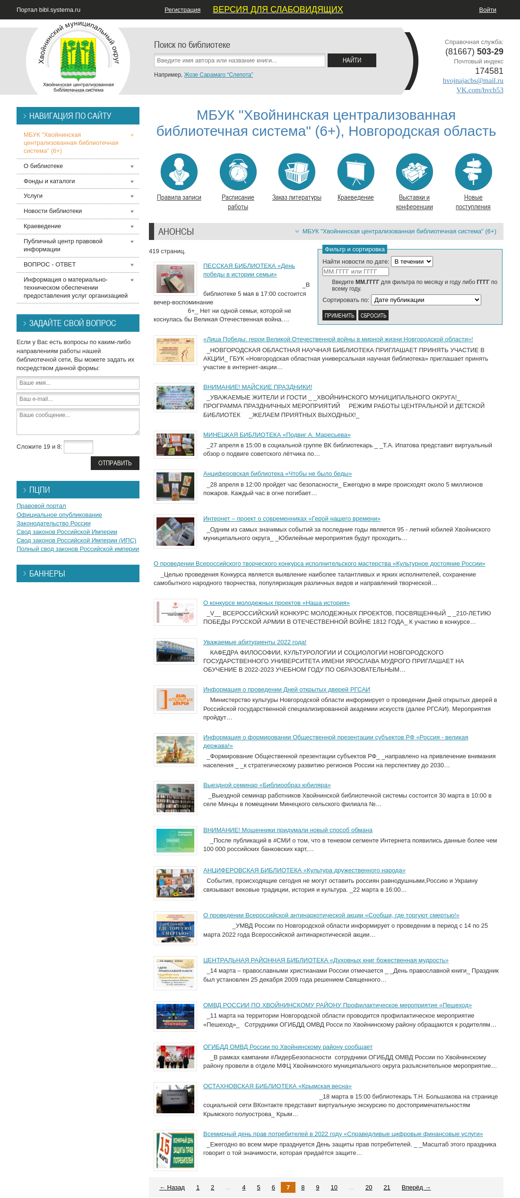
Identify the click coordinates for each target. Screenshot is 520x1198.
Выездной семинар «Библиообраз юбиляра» (267, 785)
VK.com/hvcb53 (479, 90)
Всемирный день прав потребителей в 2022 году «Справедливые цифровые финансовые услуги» (343, 1133)
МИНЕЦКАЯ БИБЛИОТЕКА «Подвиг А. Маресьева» (277, 434)
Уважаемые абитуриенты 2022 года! (254, 642)
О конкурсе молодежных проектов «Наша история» (276, 602)
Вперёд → (416, 1187)
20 (368, 1187)
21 (386, 1187)
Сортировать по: (345, 299)
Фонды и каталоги (49, 181)
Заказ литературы (296, 177)
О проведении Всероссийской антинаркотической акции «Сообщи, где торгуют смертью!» (331, 915)
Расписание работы (238, 182)
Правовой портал (41, 505)
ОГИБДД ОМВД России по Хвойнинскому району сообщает (288, 1046)
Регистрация (182, 9)
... (228, 1187)
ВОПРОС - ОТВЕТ (50, 264)
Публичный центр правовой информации (63, 245)
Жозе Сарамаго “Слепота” (218, 74)
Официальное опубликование (59, 514)
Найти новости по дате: (356, 261)
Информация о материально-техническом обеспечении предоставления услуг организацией (76, 287)
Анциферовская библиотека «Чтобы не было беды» (277, 473)
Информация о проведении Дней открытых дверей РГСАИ (286, 689)
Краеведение (355, 177)
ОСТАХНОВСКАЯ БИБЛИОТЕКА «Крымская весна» (277, 1086)
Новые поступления (473, 182)
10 (334, 1187)
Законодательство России (54, 523)
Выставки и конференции (414, 182)
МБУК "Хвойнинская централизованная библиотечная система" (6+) (399, 231)
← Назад (172, 1187)
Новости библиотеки (53, 210)
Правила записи (179, 177)
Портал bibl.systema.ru (48, 9)
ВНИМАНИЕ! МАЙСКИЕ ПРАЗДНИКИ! (257, 386)
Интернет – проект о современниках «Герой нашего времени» (292, 518)
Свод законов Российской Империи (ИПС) (76, 540)
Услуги (33, 195)
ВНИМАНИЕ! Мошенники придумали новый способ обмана (288, 830)
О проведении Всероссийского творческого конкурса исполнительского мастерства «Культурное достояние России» (319, 563)
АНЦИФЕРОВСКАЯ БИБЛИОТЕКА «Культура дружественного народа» (304, 870)
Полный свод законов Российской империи (78, 548)
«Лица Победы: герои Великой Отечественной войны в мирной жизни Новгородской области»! (338, 339)
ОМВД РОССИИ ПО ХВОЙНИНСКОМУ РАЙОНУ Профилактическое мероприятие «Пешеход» (337, 1005)
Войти (487, 9)
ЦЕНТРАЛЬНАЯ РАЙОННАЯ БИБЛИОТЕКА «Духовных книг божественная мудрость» (326, 960)
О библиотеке (43, 165)
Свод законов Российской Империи (67, 531)
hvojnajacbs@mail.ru (473, 80)
